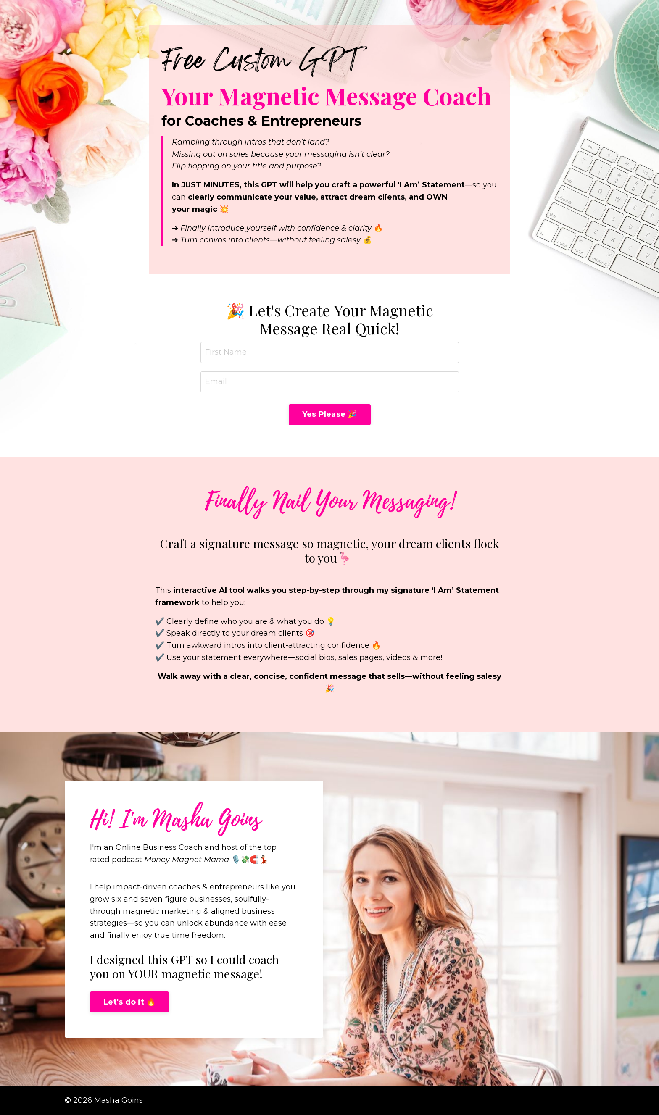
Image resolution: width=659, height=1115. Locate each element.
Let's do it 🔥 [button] (129, 1002)
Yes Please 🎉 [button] (329, 414)
